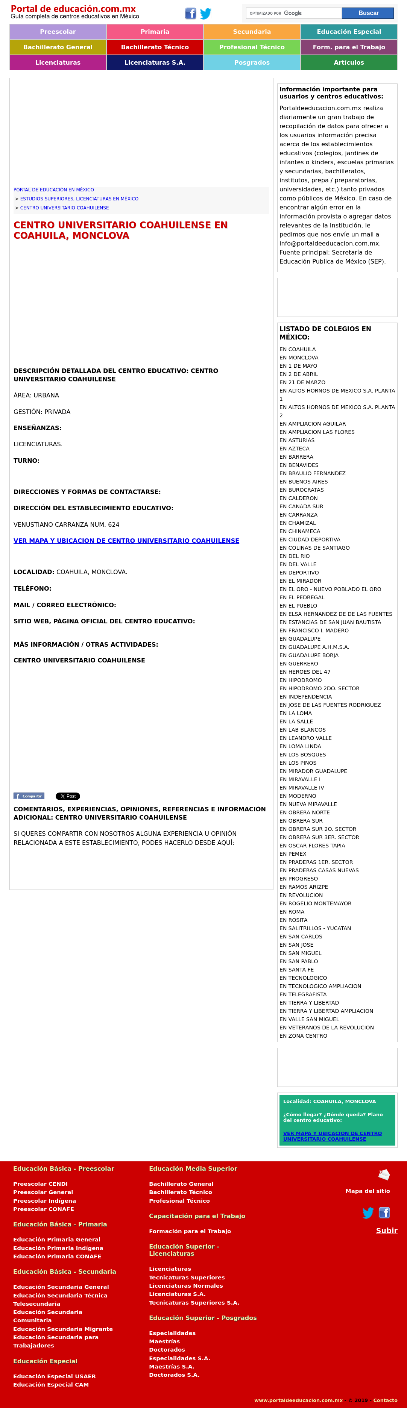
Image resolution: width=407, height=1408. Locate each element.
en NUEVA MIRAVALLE (308, 804)
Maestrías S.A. (171, 1366)
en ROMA (291, 912)
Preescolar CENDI (40, 1184)
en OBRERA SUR (301, 821)
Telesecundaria (37, 1303)
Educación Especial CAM (51, 1384)
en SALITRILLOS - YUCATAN (315, 928)
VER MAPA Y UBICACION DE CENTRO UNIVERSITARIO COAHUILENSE (126, 540)
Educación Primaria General (56, 1239)
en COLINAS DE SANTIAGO (314, 548)
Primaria (155, 31)
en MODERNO (297, 796)
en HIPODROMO (300, 680)
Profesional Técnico (252, 47)
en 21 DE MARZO (302, 382)
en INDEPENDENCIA (305, 697)
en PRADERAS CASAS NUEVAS (319, 870)
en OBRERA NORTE (304, 812)
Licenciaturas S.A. (155, 62)
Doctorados (167, 1349)
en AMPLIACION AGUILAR (312, 424)
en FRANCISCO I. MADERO (314, 630)
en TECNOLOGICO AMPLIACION (320, 986)
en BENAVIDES (299, 465)
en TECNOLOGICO (303, 978)
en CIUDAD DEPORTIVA (309, 540)
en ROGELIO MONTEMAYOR (315, 903)
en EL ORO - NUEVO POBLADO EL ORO (330, 589)
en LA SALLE (296, 721)
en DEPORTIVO (299, 573)
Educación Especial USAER (54, 1376)
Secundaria (252, 31)
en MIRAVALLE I (299, 779)
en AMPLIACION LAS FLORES (317, 432)
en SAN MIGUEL (300, 953)
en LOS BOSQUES (302, 755)
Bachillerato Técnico (155, 47)
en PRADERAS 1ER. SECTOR (316, 862)
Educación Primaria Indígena (58, 1248)
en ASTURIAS (296, 440)
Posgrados (252, 62)
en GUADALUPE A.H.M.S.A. (314, 647)
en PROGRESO (298, 879)
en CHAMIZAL (297, 523)
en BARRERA (296, 457)
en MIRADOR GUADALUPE (313, 771)
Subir (387, 1230)
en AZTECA (294, 449)
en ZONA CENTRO (303, 1036)
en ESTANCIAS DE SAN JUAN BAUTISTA (330, 622)
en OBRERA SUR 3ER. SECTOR (319, 837)
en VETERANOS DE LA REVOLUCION (326, 1028)
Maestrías (164, 1341)
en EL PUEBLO (298, 606)
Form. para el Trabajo (349, 47)
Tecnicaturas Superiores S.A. (194, 1302)
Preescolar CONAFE (43, 1209)
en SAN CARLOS (300, 937)
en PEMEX (293, 854)
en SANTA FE (296, 970)
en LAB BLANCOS (302, 730)
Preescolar (58, 31)
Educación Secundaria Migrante (63, 1329)
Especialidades (172, 1333)
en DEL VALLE (297, 564)
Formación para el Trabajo (190, 1231)
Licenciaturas (57, 62)
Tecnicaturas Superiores (187, 1277)
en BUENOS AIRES (303, 482)
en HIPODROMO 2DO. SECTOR (319, 688)
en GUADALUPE (299, 639)
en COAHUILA (297, 349)
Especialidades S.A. (179, 1358)
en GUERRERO (298, 664)
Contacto (385, 1400)
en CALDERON (298, 498)
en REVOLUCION (301, 895)
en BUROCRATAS (301, 490)
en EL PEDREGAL (302, 597)
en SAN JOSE (296, 945)
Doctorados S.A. (174, 1375)
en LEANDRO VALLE (305, 738)
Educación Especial (349, 31)
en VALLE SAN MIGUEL (309, 1019)
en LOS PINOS (297, 763)
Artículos (349, 62)
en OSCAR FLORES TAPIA (312, 846)
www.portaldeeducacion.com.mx (298, 1400)
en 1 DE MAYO (298, 366)
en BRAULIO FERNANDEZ (312, 473)
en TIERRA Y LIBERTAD (309, 1003)
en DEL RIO (294, 556)
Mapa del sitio (368, 1191)
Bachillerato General (58, 47)
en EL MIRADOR (300, 581)
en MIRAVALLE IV (301, 788)
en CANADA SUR (301, 506)
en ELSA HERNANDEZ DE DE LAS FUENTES (335, 614)
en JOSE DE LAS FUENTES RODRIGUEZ (330, 705)
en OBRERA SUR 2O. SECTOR (318, 829)
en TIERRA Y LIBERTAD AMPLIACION (326, 1011)
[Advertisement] (141, 134)
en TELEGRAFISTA (303, 994)
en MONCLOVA (298, 358)
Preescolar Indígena (44, 1200)
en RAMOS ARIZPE (303, 887)
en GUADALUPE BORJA (309, 655)
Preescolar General (43, 1192)
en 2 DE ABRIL (298, 374)
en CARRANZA (298, 515)
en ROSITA (293, 920)
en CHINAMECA (299, 531)
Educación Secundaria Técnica (60, 1295)
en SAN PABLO (298, 961)
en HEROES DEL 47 (305, 672)
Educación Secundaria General (61, 1287)
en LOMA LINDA (300, 746)
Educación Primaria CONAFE (57, 1256)
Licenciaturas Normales (186, 1285)
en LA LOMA (295, 713)
